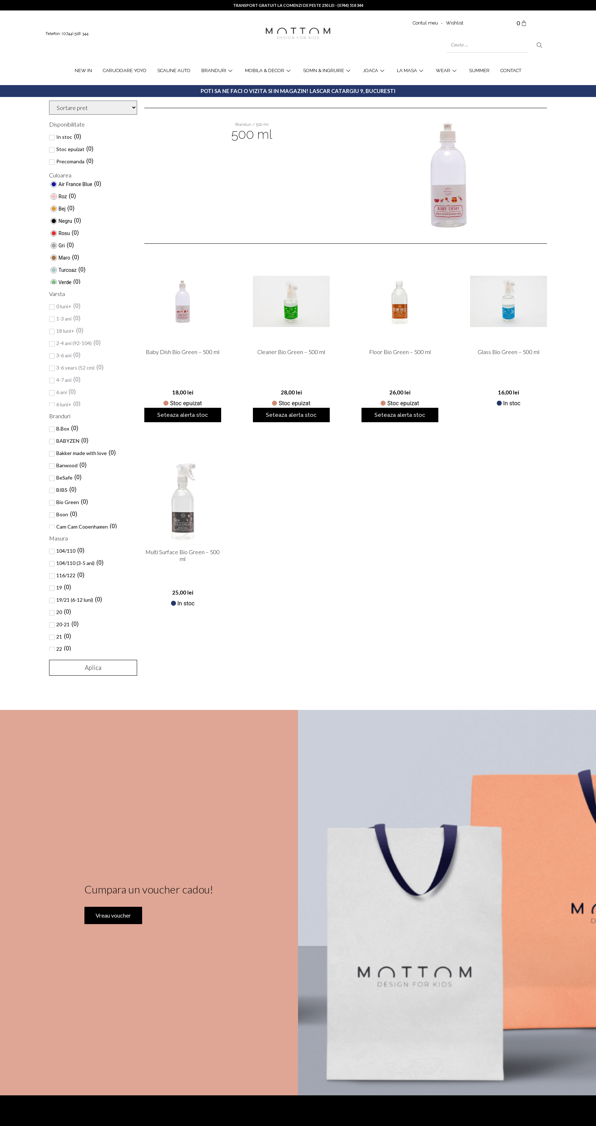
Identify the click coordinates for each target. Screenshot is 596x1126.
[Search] (539, 45)
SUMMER (479, 70)
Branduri (217, 70)
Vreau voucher (112, 947)
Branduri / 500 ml (251, 124)
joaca (374, 70)
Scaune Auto (173, 70)
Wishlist (454, 23)
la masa (411, 70)
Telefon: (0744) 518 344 (66, 33)
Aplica (93, 667)
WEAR (447, 70)
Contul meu (425, 23)
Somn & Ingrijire (327, 70)
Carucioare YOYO (124, 70)
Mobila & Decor (268, 70)
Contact (510, 70)
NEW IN (83, 70)
